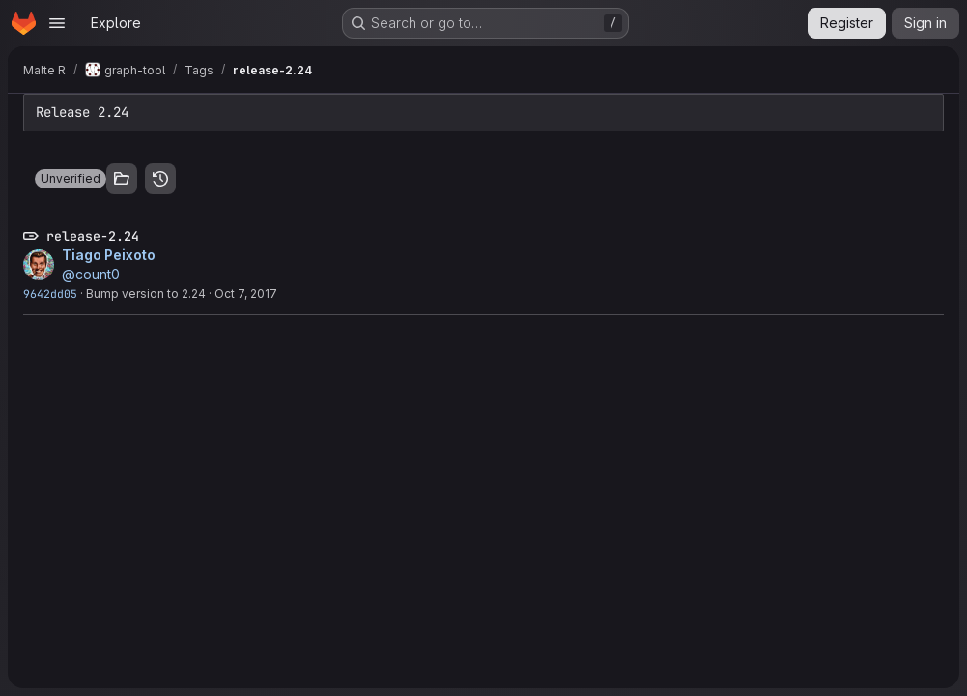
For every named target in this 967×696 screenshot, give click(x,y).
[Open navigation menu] (57, 23)
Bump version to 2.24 (146, 293)
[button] (70, 178)
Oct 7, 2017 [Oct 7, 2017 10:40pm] (245, 293)
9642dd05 (50, 293)
